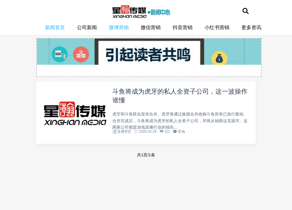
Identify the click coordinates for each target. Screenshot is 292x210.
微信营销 (151, 27)
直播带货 (124, 132)
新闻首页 (55, 27)
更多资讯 (251, 27)
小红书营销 (217, 27)
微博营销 (119, 27)
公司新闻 (87, 27)
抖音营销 (183, 27)
